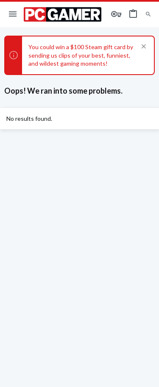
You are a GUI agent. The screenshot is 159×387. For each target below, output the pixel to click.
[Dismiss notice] (143, 47)
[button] (13, 14)
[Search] (148, 14)
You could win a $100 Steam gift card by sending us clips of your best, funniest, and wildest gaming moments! (80, 55)
